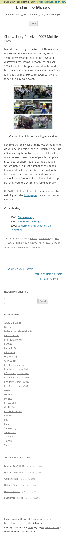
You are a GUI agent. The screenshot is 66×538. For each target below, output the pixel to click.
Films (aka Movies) (13, 339)
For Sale (8, 343)
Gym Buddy (10, 360)
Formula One (11, 348)
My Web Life (10, 402)
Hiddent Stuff (11, 485)
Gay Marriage (11, 356)
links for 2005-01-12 (14, 472)
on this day (60, 2)
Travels (8, 440)
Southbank (10, 432)
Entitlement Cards (13, 497)
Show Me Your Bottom (18, 269)
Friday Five (9, 352)
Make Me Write (12, 491)
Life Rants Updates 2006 (16, 377)
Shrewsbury (45, 238)
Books (7, 327)
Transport (9, 436)
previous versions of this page (23, 246)
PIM (6, 419)
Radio (7, 424)
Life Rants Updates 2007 (16, 381)
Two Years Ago (26, 217)
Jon (29, 242)
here (41, 2)
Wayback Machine (50, 527)
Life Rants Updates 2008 (16, 386)
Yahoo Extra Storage (29, 221)
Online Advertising (13, 411)
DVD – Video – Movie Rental (18, 331)
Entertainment (11, 335)
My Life (8, 394)
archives (49, 2)
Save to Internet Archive (44, 242)
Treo (6, 445)
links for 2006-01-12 (14, 466)
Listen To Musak (33, 7)
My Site (8, 398)
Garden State (11, 478)
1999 (30, 527)
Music (7, 390)
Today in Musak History (17, 457)
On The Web (10, 407)
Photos (33, 238)
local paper (30, 195)
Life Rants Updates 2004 (16, 369)
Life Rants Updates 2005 (16, 373)
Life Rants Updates (14, 365)
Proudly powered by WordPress (19, 518)
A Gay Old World (12, 322)
